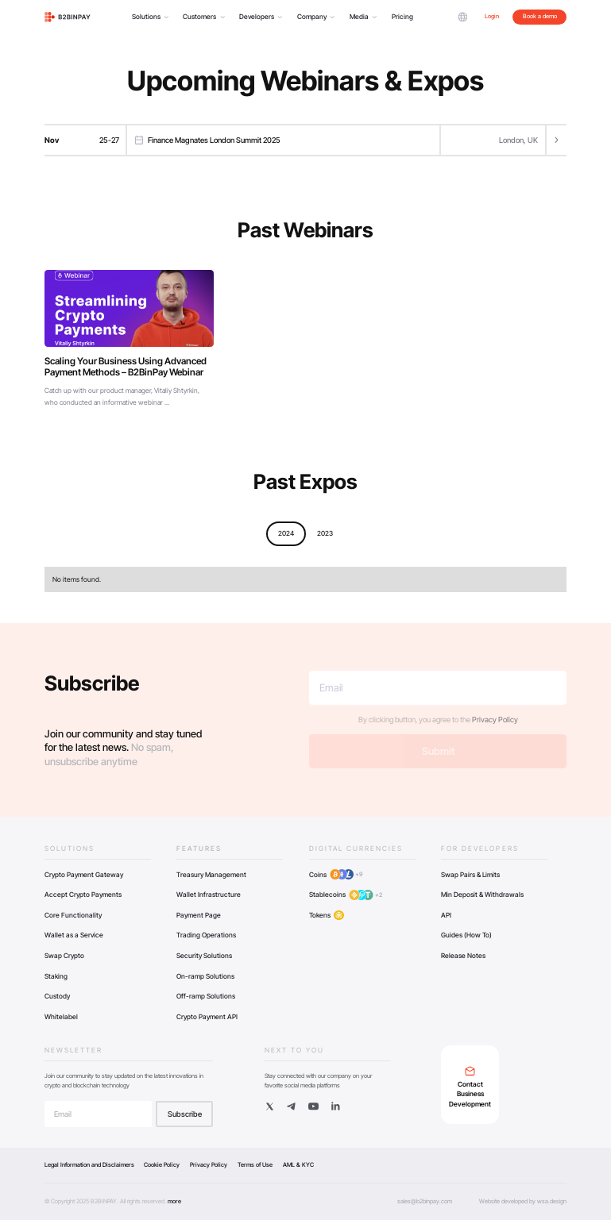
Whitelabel (61, 1017)
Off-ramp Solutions (205, 996)
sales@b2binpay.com (424, 1201)
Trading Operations (206, 935)
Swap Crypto (64, 956)
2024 (286, 533)
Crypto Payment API (207, 1017)
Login (492, 16)
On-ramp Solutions (205, 976)
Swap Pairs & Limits (470, 875)
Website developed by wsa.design (523, 1201)
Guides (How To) (466, 935)
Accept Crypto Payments (83, 895)
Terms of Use (255, 1164)
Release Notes (463, 956)
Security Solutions (204, 956)
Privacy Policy (495, 719)
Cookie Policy (162, 1164)
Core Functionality (73, 915)
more (174, 1201)
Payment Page (198, 915)
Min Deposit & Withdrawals (482, 895)
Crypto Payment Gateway (83, 875)
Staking (56, 976)
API (446, 915)
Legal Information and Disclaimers (89, 1164)
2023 (325, 533)
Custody (57, 996)
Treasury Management (211, 875)
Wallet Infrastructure (208, 895)
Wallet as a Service (73, 935)
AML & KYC (298, 1164)
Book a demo (540, 16)
